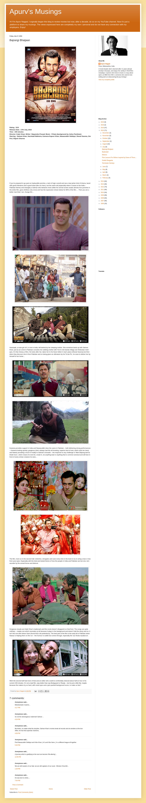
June (104, 166)
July (103, 147)
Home (51, 789)
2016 (102, 127)
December (105, 133)
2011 (102, 189)
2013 (102, 184)
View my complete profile (106, 79)
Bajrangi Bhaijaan (107, 149)
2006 (102, 203)
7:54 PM (17, 780)
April (104, 172)
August (104, 144)
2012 (102, 187)
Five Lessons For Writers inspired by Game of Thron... (119, 157)
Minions (104, 155)
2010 (102, 192)
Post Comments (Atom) (25, 792)
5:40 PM (17, 745)
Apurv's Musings (35, 11)
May (104, 169)
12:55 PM (18, 757)
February (105, 178)
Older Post (87, 789)
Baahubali (105, 152)
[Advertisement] (116, 99)
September (106, 141)
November (105, 135)
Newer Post (13, 789)
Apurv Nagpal (105, 64)
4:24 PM (17, 719)
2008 (102, 198)
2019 (102, 122)
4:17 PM (17, 707)
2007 (102, 201)
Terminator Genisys (108, 163)
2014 (102, 181)
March (104, 175)
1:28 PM (17, 769)
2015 (102, 130)
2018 (102, 125)
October (105, 138)
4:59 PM (17, 733)
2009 (102, 195)
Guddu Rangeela (107, 160)
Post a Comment (17, 785)
